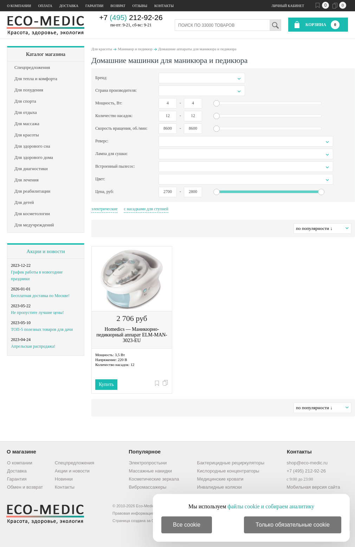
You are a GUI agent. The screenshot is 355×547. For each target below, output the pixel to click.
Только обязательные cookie (293, 525)
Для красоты (101, 49)
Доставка (68, 6)
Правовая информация (133, 513)
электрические (104, 208)
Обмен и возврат (25, 487)
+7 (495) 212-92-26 (306, 471)
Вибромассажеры (148, 487)
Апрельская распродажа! (33, 346)
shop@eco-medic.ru (307, 462)
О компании (19, 6)
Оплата (45, 6)
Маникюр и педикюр (135, 49)
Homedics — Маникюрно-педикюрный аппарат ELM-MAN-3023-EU (131, 335)
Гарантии (94, 6)
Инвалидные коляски (219, 487)
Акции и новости (45, 251)
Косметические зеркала (154, 479)
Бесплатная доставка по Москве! (40, 295)
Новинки (64, 479)
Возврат (117, 6)
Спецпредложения (74, 462)
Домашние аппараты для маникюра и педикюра (197, 49)
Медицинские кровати (220, 479)
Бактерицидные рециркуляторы (230, 462)
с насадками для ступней (146, 208)
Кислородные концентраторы (228, 471)
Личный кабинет (288, 6)
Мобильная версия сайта (313, 487)
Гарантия (16, 479)
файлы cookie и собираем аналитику (270, 506)
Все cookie (186, 525)
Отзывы (140, 6)
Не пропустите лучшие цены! (37, 312)
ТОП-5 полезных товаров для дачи (42, 329)
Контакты (164, 6)
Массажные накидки (150, 471)
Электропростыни (148, 462)
